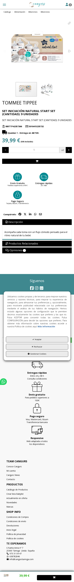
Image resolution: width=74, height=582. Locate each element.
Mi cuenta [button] (11, 470)
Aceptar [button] (37, 339)
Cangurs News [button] (13, 475)
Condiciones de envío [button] (16, 521)
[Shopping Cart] (37, 161)
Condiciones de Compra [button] (17, 517)
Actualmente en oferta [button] (16, 498)
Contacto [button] (10, 479)
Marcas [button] (9, 506)
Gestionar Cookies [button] (37, 354)
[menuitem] (37, 466)
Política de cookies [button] (15, 538)
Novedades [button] (11, 502)
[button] (37, 4)
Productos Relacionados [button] (22, 243)
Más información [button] (46, 326)
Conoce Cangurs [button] (14, 466)
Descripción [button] (14, 222)
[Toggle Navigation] (68, 5)
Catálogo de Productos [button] (17, 489)
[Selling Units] (34, 150)
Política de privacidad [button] (16, 534)
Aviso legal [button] (11, 529)
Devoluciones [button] (12, 525)
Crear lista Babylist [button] (15, 494)
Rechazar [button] (37, 346)
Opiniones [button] (16, 250)
